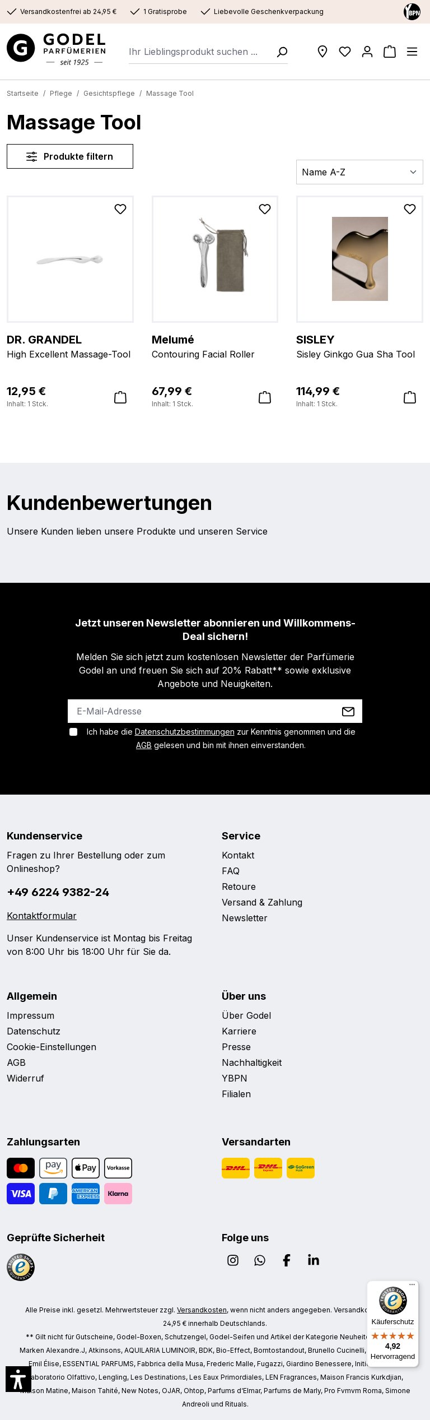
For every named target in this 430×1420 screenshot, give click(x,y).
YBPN (234, 1078)
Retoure (239, 886)
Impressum (30, 1015)
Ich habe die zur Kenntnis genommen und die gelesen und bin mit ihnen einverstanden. (221, 738)
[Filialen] (322, 51)
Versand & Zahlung (262, 902)
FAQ (231, 870)
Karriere (239, 1031)
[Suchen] (278, 51)
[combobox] (199, 51)
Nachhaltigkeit (252, 1062)
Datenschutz (33, 1031)
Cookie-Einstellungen (51, 1046)
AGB (144, 745)
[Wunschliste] (345, 51)
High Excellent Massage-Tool (70, 346)
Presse (236, 1046)
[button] (18, 1379)
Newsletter (245, 918)
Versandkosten (202, 1310)
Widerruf (25, 1078)
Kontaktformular (42, 915)
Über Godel (246, 1015)
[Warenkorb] (389, 51)
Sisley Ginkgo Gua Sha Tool (359, 346)
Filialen (236, 1093)
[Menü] (412, 51)
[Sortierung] (359, 172)
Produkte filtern (69, 156)
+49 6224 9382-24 (58, 892)
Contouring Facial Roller (215, 346)
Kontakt (238, 855)
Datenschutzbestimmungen (185, 731)
